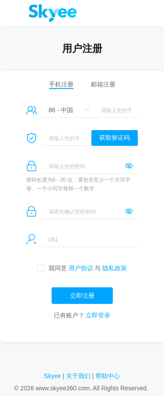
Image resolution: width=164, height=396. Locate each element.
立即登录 (98, 315)
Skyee (52, 375)
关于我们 (78, 375)
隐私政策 (114, 268)
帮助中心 (107, 375)
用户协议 (81, 268)
